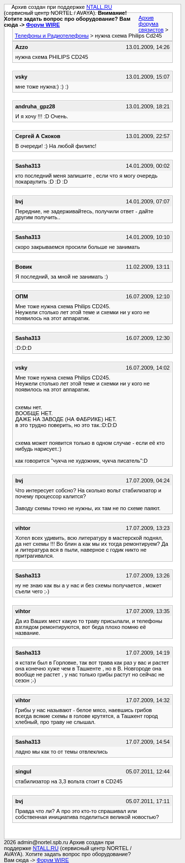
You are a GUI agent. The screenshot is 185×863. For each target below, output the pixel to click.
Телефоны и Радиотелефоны (52, 36)
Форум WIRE (43, 25)
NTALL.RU (99, 7)
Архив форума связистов (151, 24)
